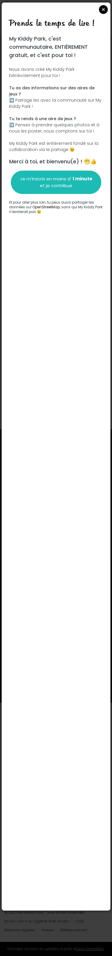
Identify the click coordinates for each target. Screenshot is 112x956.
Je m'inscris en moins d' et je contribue (56, 182)
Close (103, 9)
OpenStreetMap (46, 206)
